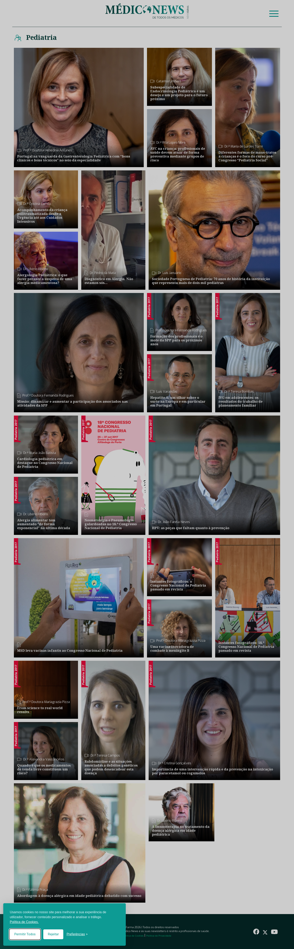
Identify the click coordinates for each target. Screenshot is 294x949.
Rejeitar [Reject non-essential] (53, 934)
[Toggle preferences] (77, 934)
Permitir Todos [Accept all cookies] (25, 934)
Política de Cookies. (24, 922)
